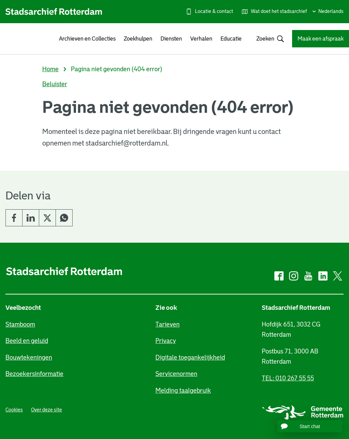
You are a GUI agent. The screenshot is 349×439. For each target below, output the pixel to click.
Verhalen (201, 39)
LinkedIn (30, 218)
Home (50, 69)
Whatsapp (64, 218)
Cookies (14, 409)
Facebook (14, 218)
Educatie (231, 39)
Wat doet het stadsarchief (279, 11)
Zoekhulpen (138, 39)
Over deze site (46, 409)
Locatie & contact (214, 11)
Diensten (171, 39)
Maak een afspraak (321, 39)
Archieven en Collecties (87, 39)
